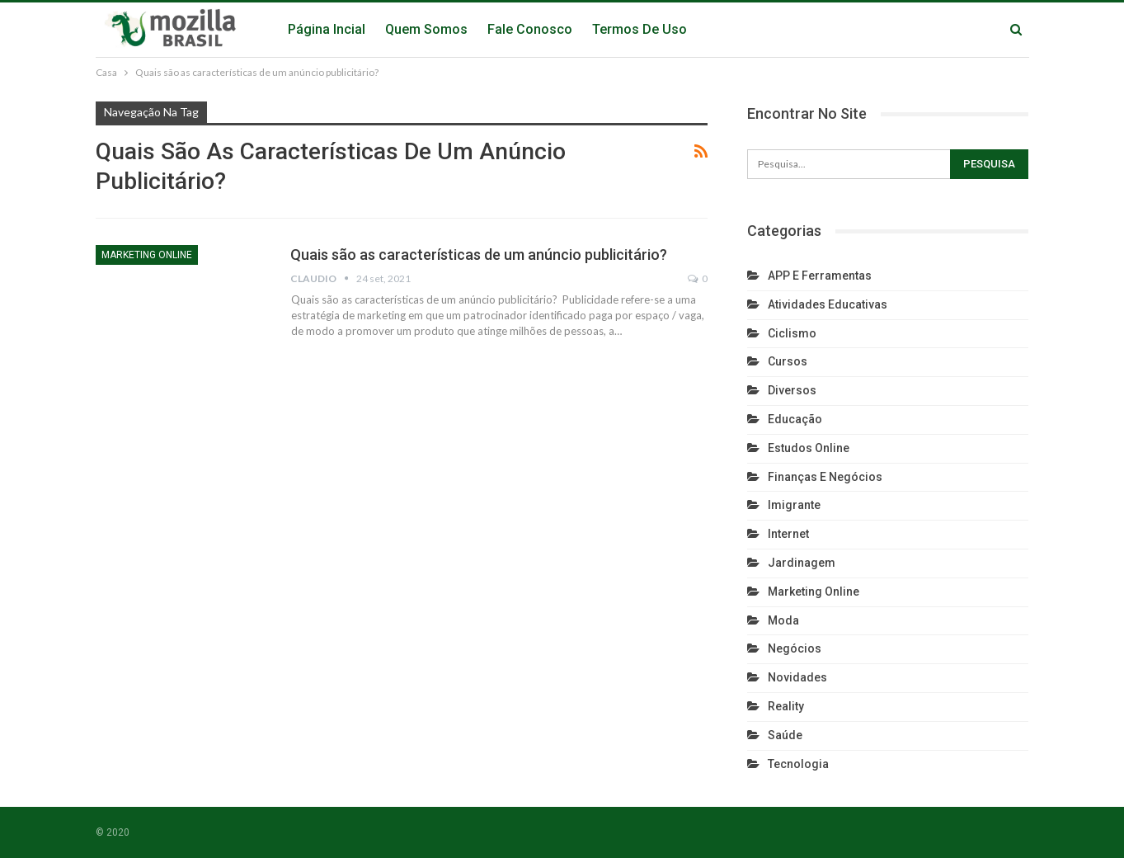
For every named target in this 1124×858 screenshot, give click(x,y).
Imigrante (794, 505)
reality (786, 706)
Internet (788, 533)
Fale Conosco (529, 29)
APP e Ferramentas (820, 275)
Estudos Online (808, 448)
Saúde (785, 735)
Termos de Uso (639, 29)
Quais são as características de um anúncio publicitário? (478, 254)
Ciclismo (792, 333)
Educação (795, 419)
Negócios (794, 648)
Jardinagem (801, 562)
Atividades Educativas (827, 304)
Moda (783, 620)
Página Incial (326, 29)
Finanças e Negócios (825, 476)
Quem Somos (426, 29)
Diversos (792, 390)
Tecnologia (798, 764)
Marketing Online (146, 255)
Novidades (797, 677)
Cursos (787, 361)
